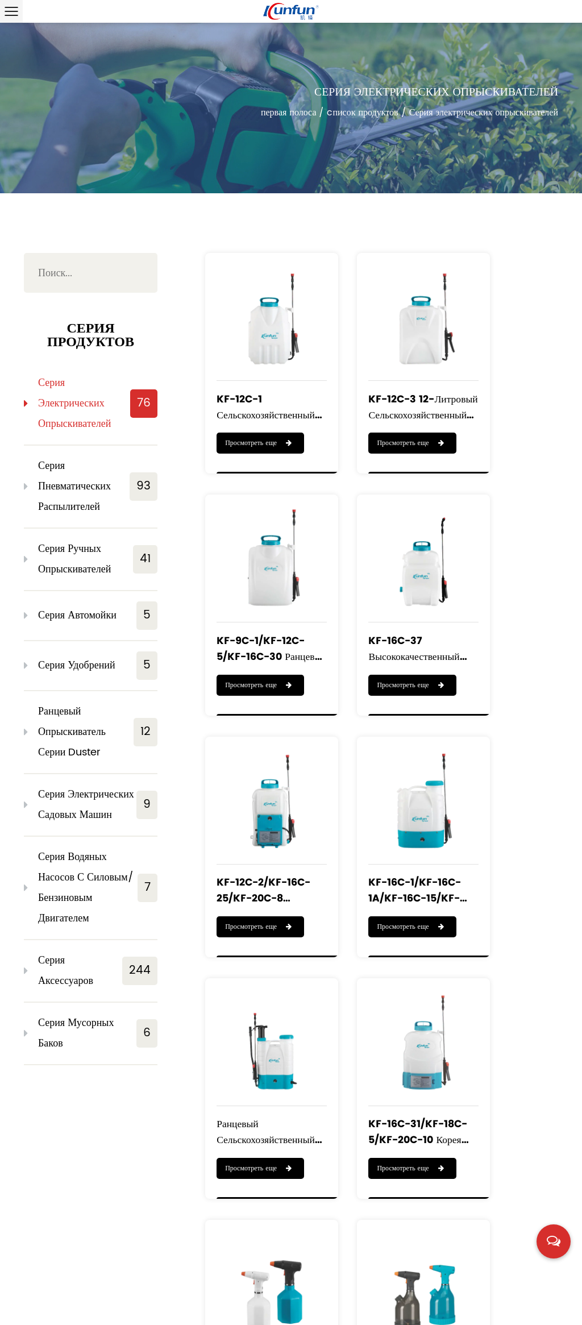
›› (476, 1163)
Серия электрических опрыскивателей (97, 403)
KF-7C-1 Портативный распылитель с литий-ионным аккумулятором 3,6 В (376, 1041)
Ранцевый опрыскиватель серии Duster (97, 732)
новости (142, 1293)
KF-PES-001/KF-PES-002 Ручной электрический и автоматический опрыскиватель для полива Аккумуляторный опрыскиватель (503, 821)
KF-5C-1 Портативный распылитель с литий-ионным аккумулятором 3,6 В (500, 1041)
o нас (115, 1283)
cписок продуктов (362, 113)
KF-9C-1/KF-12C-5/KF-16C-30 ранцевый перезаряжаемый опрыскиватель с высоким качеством (504, 379)
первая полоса (289, 113)
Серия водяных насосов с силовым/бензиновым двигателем (97, 888)
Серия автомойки (97, 615)
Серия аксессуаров (97, 970)
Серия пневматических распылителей (97, 486)
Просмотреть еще (251, 418)
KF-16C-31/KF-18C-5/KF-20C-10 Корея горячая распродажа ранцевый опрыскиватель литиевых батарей (381, 821)
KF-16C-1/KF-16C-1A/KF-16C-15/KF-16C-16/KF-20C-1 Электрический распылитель (500, 600)
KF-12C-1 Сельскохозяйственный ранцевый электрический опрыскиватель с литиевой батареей (255, 379)
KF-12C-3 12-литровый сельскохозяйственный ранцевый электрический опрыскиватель (379, 379)
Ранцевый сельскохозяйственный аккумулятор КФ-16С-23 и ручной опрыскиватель (255, 821)
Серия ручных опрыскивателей (97, 559)
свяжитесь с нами (215, 1293)
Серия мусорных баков (97, 1033)
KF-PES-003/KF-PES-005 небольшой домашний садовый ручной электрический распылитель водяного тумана (255, 1041)
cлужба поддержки (65, 1293)
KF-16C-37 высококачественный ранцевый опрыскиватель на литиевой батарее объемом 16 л (257, 600)
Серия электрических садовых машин (97, 804)
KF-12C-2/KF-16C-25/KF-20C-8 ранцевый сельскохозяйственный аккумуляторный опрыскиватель (380, 600)
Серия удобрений (97, 665)
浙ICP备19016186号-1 (519, 1309)
